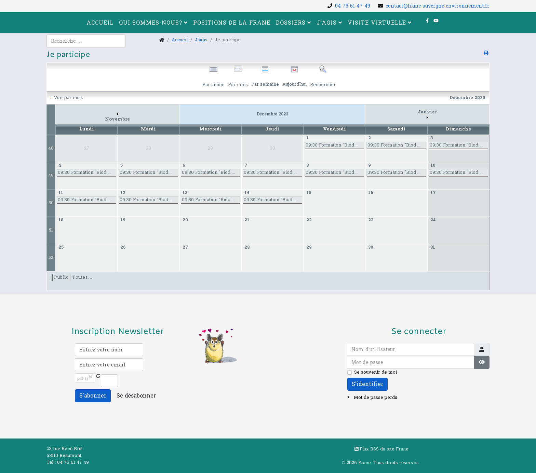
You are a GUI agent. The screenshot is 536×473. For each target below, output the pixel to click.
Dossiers (291, 23)
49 (51, 175)
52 (51, 257)
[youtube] (436, 21)
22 (309, 220)
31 (432, 247)
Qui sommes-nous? (150, 23)
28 (247, 247)
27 (185, 247)
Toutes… (82, 277)
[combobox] (85, 40)
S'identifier (367, 384)
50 (51, 203)
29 (309, 247)
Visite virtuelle (377, 23)
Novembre (117, 117)
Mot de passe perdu (374, 397)
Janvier (427, 114)
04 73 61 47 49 (352, 6)
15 (308, 193)
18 (61, 220)
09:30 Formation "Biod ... (332, 145)
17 (433, 193)
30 (370, 247)
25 (61, 247)
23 (370, 220)
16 (370, 193)
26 (123, 247)
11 (60, 193)
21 (247, 220)
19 (122, 220)
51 (51, 230)
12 (122, 193)
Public (61, 277)
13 (185, 193)
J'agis (327, 23)
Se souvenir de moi (375, 372)
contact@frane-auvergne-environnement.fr (438, 6)
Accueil (99, 23)
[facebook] (427, 21)
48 (51, 148)
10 (433, 165)
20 (185, 220)
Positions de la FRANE (231, 23)
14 (247, 193)
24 (433, 220)
